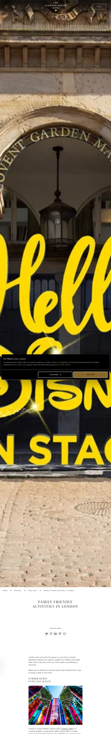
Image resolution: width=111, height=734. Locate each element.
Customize (55, 375)
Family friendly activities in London (59, 590)
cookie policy (64, 365)
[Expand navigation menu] (6, 5)
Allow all (90, 375)
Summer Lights (67, 729)
